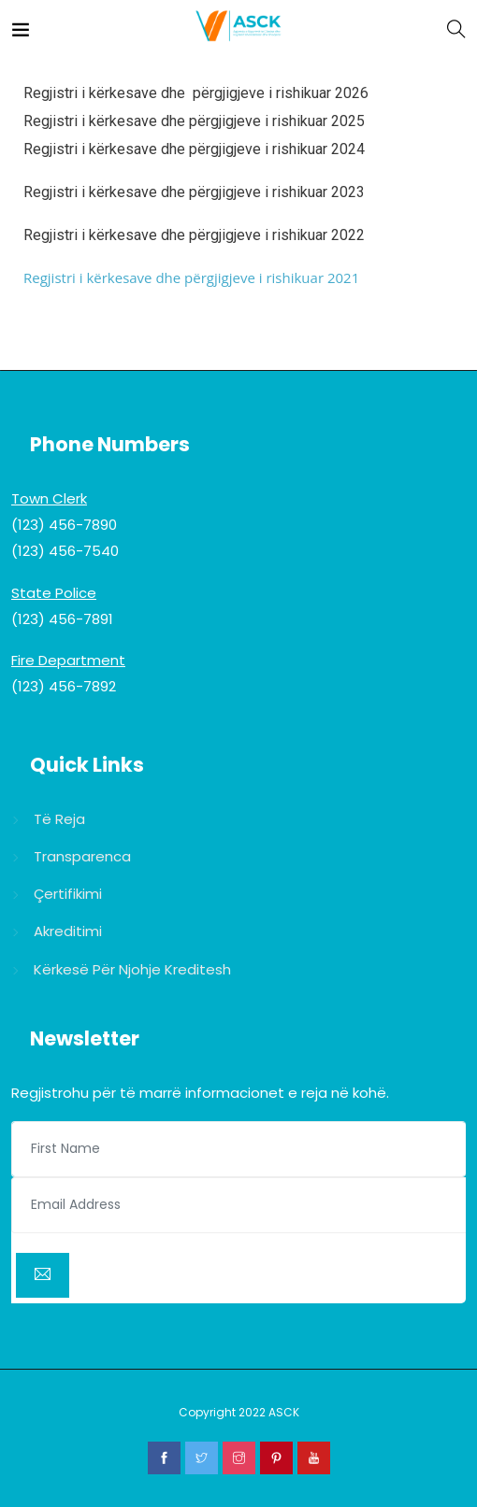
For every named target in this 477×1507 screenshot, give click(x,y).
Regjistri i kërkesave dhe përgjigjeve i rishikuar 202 (189, 149)
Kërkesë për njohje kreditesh (132, 969)
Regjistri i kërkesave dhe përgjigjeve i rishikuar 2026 (196, 93)
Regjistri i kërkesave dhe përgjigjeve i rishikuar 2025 (194, 121)
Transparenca (82, 856)
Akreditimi (68, 931)
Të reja (59, 819)
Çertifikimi (68, 893)
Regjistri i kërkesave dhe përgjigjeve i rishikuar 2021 (191, 277)
